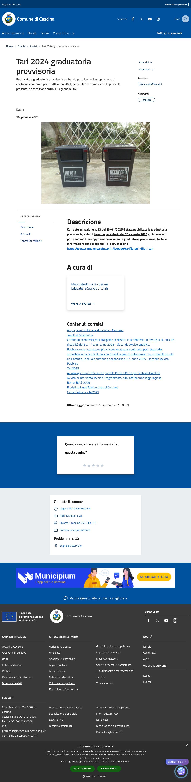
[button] (95, 776)
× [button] (187, 745)
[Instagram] (154, 18)
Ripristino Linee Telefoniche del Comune (92, 387)
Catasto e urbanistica (61, 677)
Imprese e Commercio (108, 652)
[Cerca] (185, 19)
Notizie (147, 646)
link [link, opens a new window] (128, 761)
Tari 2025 (73, 368)
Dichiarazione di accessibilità (112, 726)
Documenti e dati (12, 683)
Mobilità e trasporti (107, 659)
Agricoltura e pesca (60, 646)
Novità (21, 46)
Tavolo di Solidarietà (80, 335)
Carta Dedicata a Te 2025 (83, 392)
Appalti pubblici (58, 665)
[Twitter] (137, 18)
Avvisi (33, 46)
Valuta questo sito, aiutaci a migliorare (96, 598)
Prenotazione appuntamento (65, 707)
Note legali (102, 720)
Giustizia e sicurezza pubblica (113, 646)
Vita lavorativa (104, 683)
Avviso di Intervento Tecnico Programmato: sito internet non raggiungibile (114, 378)
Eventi (147, 676)
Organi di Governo (12, 646)
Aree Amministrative (14, 653)
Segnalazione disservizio (63, 713)
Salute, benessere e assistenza (114, 665)
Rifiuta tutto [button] (109, 768)
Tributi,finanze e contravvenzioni (115, 671)
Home (9, 46)
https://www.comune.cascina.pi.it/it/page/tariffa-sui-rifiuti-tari (110, 248)
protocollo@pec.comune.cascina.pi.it (24, 731)
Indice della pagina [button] (30, 216)
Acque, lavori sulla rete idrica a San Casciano (95, 330)
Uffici (5, 659)
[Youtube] (146, 18)
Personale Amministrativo (17, 677)
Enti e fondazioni (11, 665)
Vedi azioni (147, 69)
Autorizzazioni (57, 671)
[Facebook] (129, 18)
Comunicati (149, 653)
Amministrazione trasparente (113, 707)
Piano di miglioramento (109, 732)
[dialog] (95, 761)
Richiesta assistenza (61, 726)
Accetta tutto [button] (82, 768)
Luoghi (147, 682)
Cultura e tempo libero (62, 683)
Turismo (100, 677)
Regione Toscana (11, 4)
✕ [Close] (185, 762)
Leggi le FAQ (56, 720)
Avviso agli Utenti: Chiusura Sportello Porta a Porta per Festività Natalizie (113, 373)
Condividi (146, 62)
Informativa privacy (107, 713)
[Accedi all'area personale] (176, 4)
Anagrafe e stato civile (62, 659)
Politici (6, 671)
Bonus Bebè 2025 (78, 382)
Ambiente (54, 653)
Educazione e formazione (63, 689)
